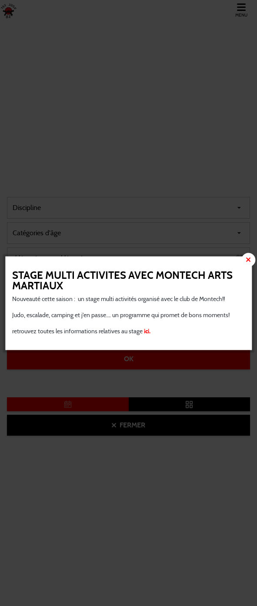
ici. (146, 331)
